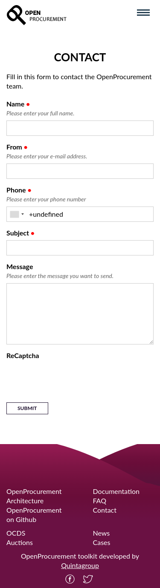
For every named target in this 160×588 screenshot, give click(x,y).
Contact (104, 510)
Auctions (19, 542)
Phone (46, 195)
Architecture (25, 500)
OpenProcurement (34, 491)
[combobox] (16, 214)
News (101, 533)
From (46, 152)
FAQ (99, 500)
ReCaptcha (22, 355)
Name (40, 109)
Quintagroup (80, 565)
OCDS (15, 533)
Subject (20, 233)
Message (59, 271)
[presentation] (71, 379)
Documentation (116, 491)
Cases (102, 542)
